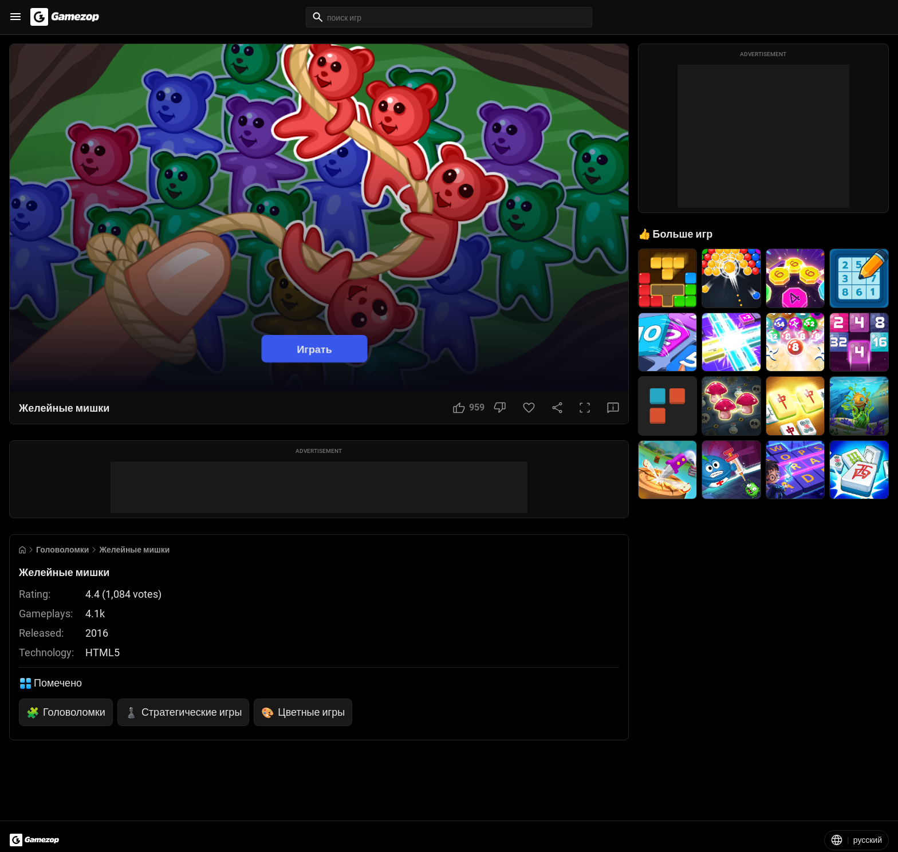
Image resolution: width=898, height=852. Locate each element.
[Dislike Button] (499, 407)
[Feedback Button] (613, 407)
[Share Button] (557, 407)
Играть (314, 349)
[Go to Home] (22, 550)
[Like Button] (468, 407)
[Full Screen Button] (585, 408)
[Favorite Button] (529, 407)
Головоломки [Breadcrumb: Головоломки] (62, 549)
